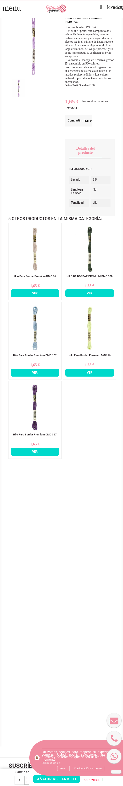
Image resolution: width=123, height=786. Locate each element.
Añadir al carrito (56, 779)
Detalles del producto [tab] (85, 150)
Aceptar (63, 768)
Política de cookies (51, 762)
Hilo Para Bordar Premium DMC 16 (89, 355)
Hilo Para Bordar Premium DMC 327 (35, 434)
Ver (35, 293)
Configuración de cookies (88, 768)
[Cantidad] (20, 780)
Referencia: (77, 168)
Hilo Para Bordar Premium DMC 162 (35, 355)
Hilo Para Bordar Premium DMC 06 (35, 276)
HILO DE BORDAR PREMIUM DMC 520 (90, 276)
